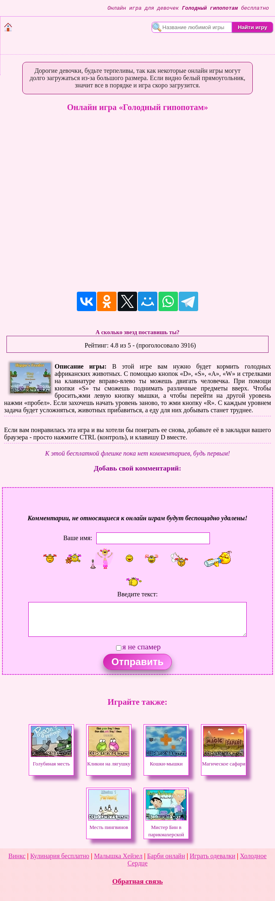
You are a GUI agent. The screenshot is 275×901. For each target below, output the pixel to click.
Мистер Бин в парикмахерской (166, 827)
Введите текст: (137, 594)
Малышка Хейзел (118, 855)
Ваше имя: (77, 537)
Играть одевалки (212, 855)
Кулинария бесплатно (59, 855)
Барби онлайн (166, 855)
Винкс (16, 855)
